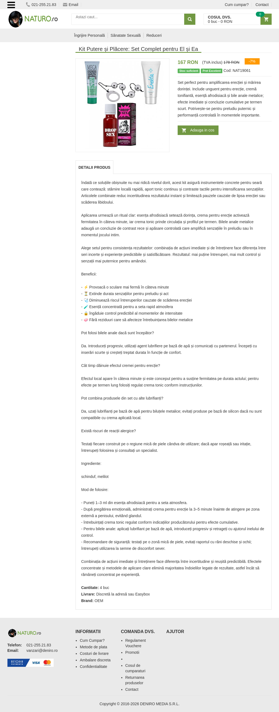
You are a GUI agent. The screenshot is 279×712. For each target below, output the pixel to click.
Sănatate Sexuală (126, 35)
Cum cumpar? (237, 4)
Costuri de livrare (94, 653)
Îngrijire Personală (89, 35)
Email (70, 4)
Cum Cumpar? (92, 640)
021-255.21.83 (41, 4)
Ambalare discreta (95, 660)
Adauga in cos (202, 130)
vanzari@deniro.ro (42, 650)
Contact (262, 4)
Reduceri (154, 35)
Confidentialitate (93, 666)
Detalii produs (94, 167)
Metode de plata (93, 647)
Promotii (132, 652)
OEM (99, 601)
